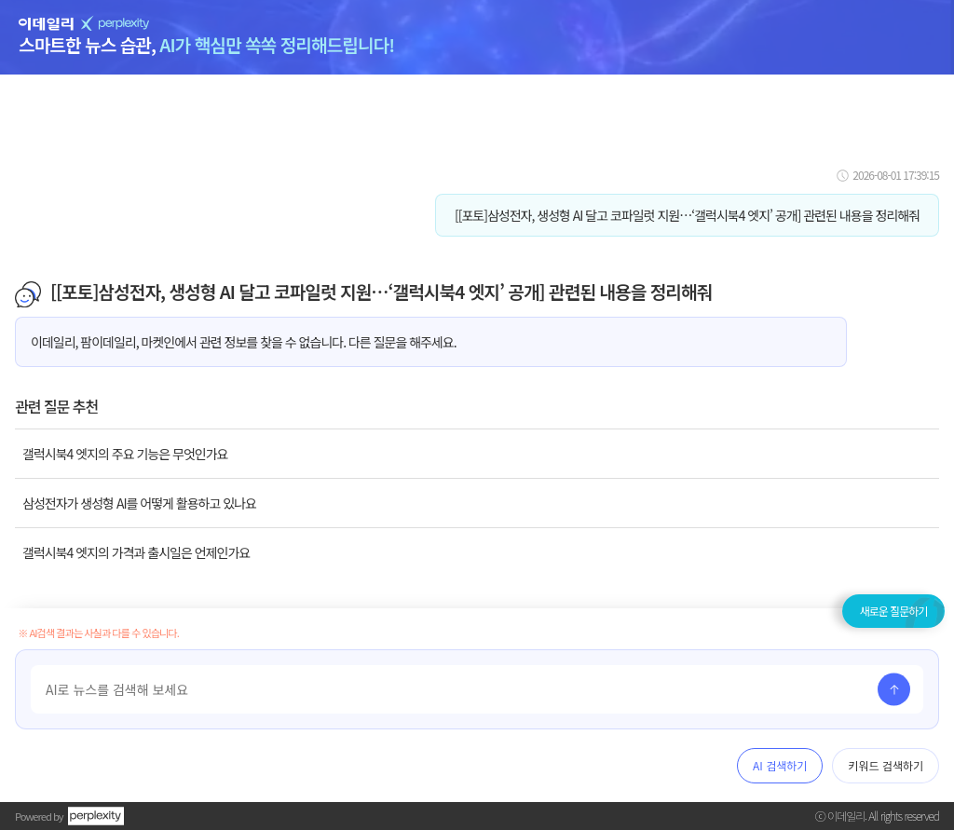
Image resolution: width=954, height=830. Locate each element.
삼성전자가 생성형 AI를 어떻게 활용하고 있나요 (139, 503)
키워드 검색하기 (885, 765)
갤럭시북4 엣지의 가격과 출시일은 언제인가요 (136, 552)
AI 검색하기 (780, 765)
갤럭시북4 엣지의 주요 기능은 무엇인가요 (124, 453)
